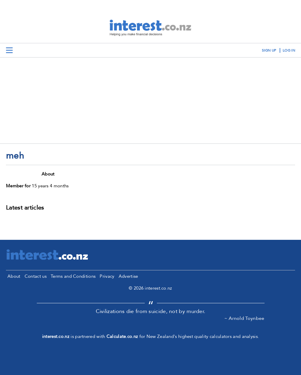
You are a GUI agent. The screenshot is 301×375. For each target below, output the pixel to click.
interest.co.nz (55, 336)
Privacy (107, 276)
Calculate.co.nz (122, 336)
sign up (269, 50)
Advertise (128, 276)
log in (289, 50)
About (13, 276)
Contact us (36, 276)
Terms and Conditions (73, 276)
